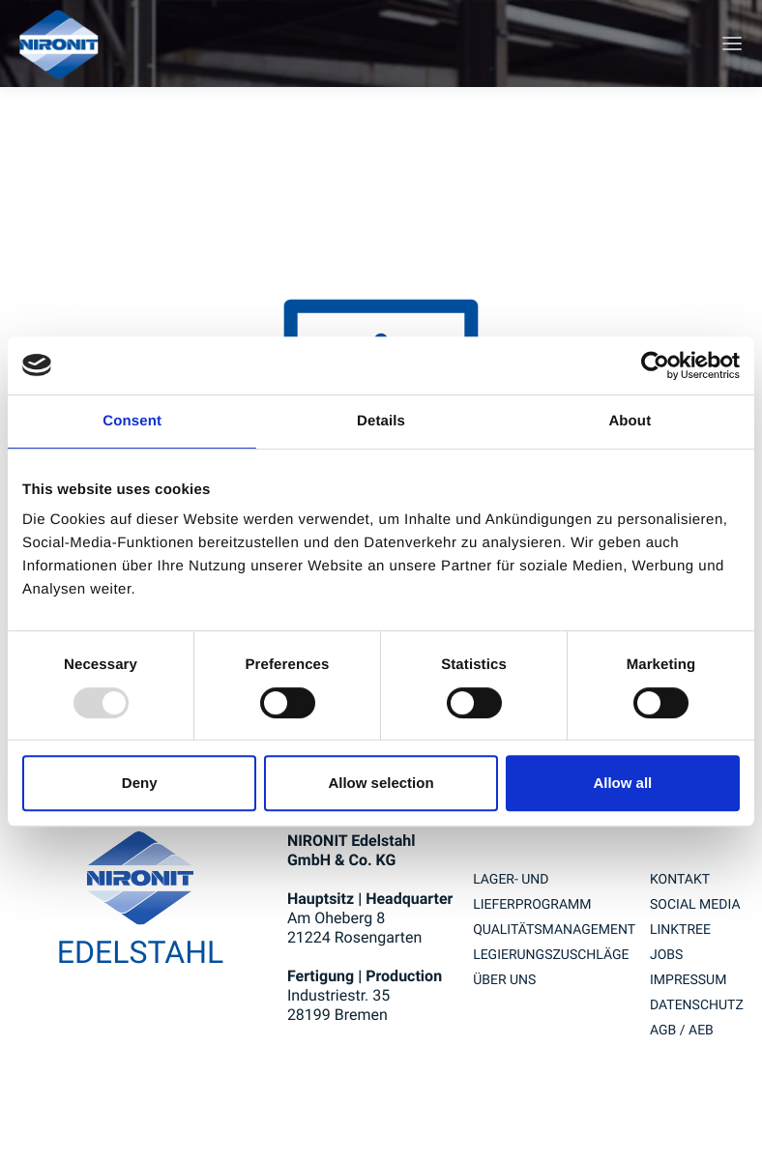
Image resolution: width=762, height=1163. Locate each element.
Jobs (666, 955)
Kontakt (680, 879)
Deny (140, 782)
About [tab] (629, 421)
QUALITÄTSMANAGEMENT (554, 930)
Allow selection (380, 782)
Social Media (695, 905)
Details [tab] (381, 421)
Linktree (680, 930)
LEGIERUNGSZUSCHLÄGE (551, 955)
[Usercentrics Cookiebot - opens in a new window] (655, 365)
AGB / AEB (682, 1030)
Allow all (622, 782)
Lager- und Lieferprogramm (532, 892)
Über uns (504, 980)
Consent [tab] (132, 421)
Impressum (688, 980)
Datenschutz (697, 1005)
